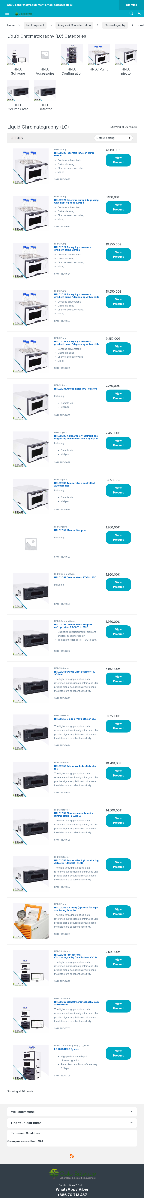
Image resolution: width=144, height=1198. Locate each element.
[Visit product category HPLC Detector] (45, 95)
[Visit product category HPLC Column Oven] (18, 95)
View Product (118, 160)
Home (10, 25)
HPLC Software (62, 951)
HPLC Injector (61, 385)
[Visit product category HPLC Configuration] (72, 59)
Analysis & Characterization (74, 25)
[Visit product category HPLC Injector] (126, 59)
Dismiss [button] (131, 4)
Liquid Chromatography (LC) (68, 1045)
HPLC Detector (61, 668)
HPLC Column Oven (64, 574)
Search (131, 13)
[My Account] (139, 13)
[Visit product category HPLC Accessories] (45, 59)
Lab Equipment (35, 25)
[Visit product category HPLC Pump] (99, 57)
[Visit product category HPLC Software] (18, 59)
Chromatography (115, 25)
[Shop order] (113, 138)
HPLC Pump (60, 149)
